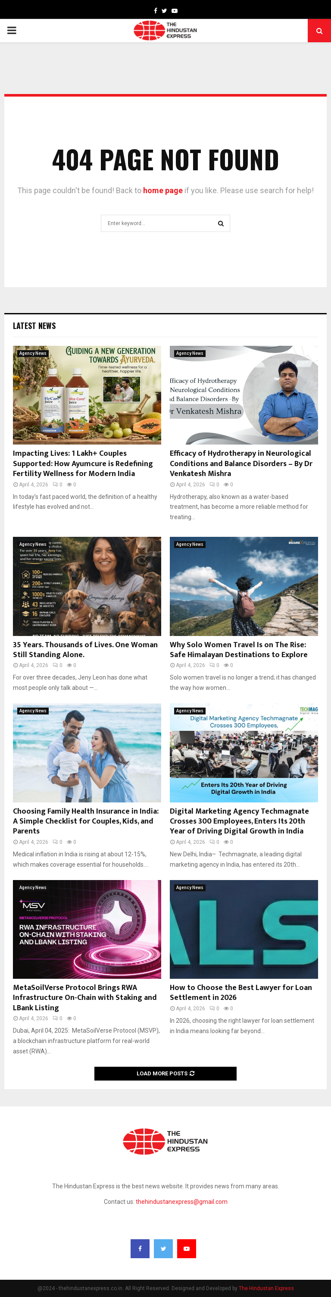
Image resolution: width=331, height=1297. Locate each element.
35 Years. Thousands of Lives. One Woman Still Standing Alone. (85, 650)
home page (163, 190)
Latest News (34, 325)
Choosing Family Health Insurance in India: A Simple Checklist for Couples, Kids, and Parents (86, 821)
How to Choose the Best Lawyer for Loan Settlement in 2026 (241, 992)
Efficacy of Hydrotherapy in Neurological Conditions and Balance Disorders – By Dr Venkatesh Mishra (241, 463)
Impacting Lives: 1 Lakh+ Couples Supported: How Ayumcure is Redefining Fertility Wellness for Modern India (83, 463)
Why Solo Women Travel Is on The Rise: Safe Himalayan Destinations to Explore (239, 650)
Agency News (33, 353)
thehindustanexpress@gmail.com (182, 1201)
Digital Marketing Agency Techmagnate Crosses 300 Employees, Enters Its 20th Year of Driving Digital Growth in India (239, 821)
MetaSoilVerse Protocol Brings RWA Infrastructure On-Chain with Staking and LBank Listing (85, 998)
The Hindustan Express (266, 1288)
